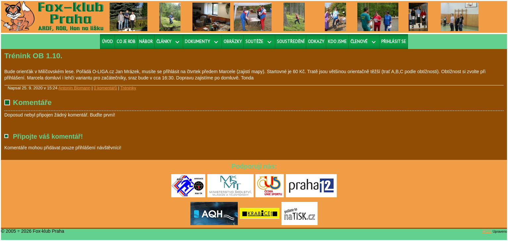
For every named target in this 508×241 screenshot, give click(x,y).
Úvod (107, 41)
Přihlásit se (393, 41)
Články (163, 41)
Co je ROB (126, 41)
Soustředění (290, 41)
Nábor (146, 41)
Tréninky (128, 88)
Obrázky (233, 41)
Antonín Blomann (74, 88)
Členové (359, 41)
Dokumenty (197, 41)
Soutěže (254, 41)
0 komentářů (105, 88)
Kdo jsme (337, 41)
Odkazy (316, 41)
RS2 (487, 231)
